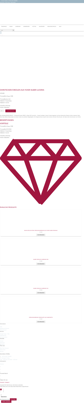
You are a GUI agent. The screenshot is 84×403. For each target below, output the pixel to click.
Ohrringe (17, 26)
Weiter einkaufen (6, 401)
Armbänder (26, 26)
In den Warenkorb (10, 110)
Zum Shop (13, 399)
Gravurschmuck (51, 26)
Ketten (34, 26)
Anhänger (41, 26)
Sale (60, 26)
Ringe (11, 26)
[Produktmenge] (2, 110)
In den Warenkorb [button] (40, 234)
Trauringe (4, 26)
